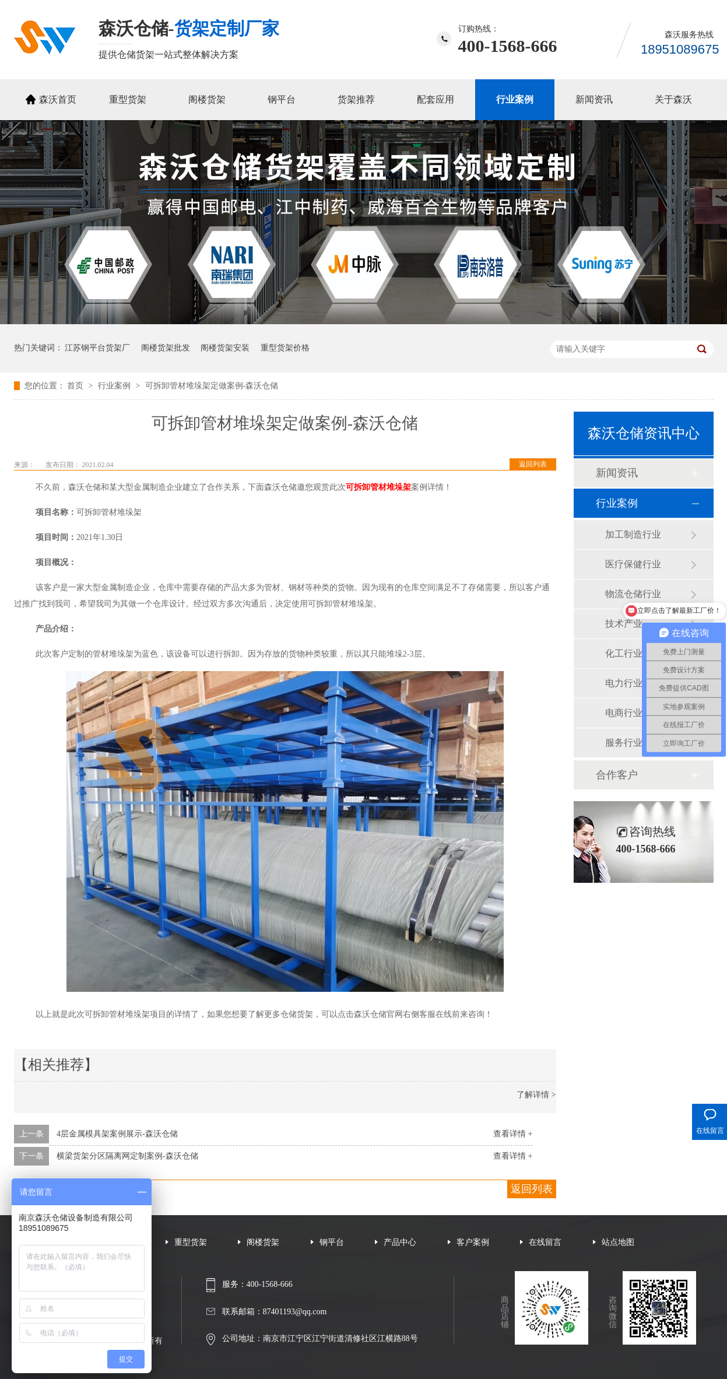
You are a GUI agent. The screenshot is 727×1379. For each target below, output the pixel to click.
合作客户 (617, 775)
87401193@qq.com (295, 1311)
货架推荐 (356, 99)
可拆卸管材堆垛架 (378, 487)
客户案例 (472, 1242)
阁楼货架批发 (165, 347)
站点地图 (618, 1242)
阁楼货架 (207, 99)
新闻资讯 (594, 99)
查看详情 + (512, 1133)
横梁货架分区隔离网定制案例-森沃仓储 (127, 1156)
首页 (76, 385)
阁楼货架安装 (225, 347)
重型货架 (127, 99)
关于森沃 (673, 99)
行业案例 (514, 99)
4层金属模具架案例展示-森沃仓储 (117, 1133)
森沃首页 (57, 99)
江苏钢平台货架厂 (97, 347)
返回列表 (533, 464)
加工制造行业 (633, 534)
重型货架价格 (285, 347)
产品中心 (400, 1242)
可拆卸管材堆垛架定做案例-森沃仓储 (212, 385)
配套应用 (435, 99)
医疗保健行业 (633, 564)
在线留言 (545, 1242)
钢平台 (282, 99)
